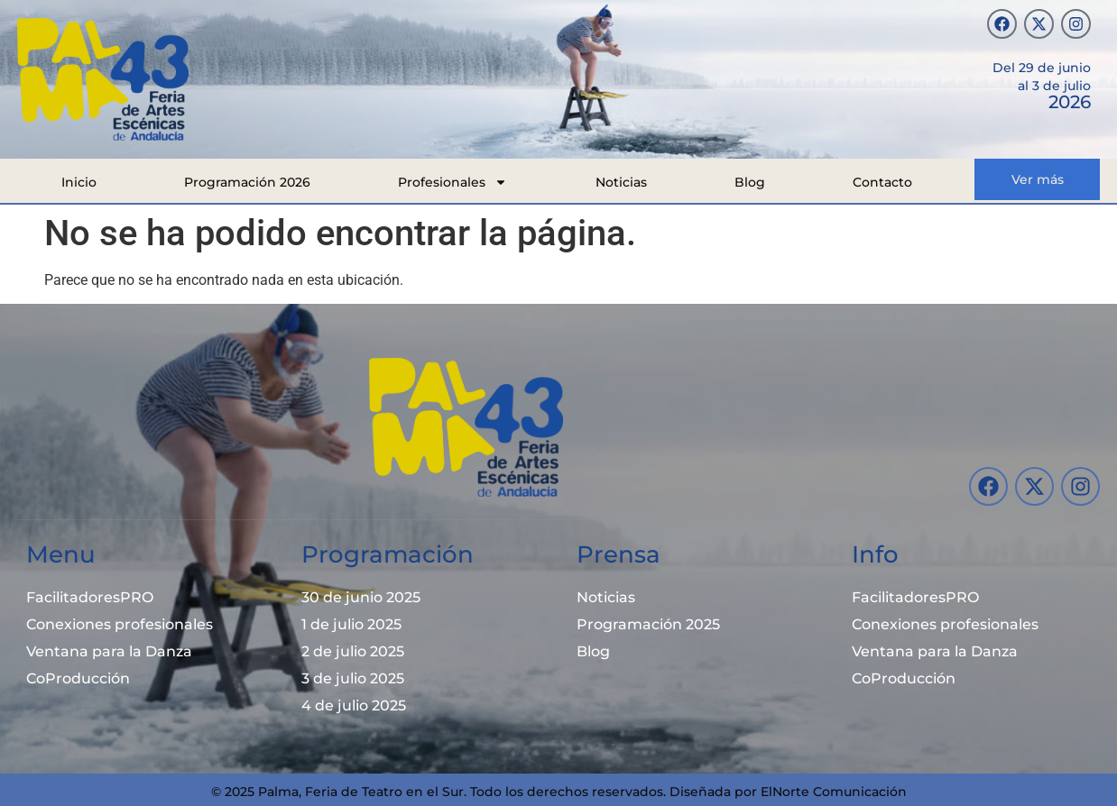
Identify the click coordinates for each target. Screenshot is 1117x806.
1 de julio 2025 (351, 624)
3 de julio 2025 (352, 678)
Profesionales (452, 182)
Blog (749, 182)
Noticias (621, 182)
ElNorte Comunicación (834, 791)
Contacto (882, 182)
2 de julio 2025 (352, 651)
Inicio (79, 182)
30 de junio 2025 (360, 597)
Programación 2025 (648, 624)
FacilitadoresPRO (89, 597)
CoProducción (78, 678)
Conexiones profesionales (119, 624)
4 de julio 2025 (353, 705)
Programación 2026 (247, 182)
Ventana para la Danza (109, 651)
